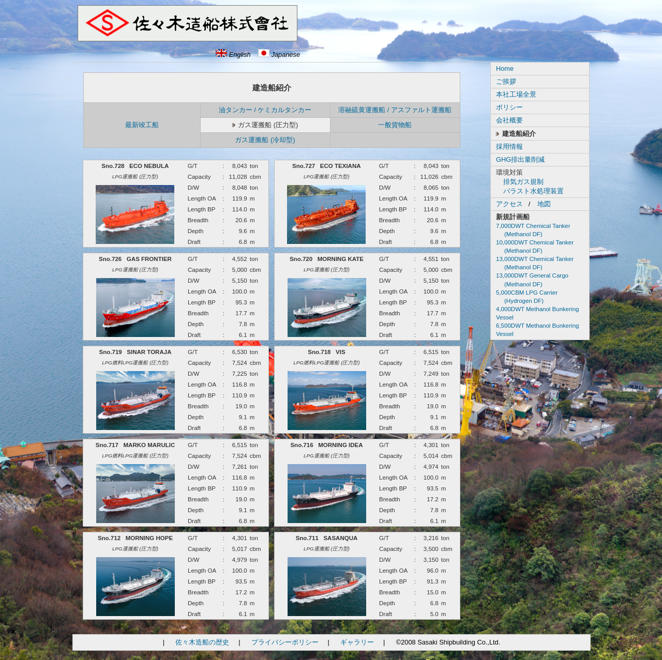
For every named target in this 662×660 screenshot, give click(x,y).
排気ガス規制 (523, 182)
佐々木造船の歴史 (202, 642)
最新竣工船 (142, 125)
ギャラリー (357, 642)
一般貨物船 (395, 125)
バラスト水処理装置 (533, 191)
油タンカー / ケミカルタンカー (265, 110)
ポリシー (509, 107)
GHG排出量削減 (520, 159)
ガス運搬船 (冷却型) (265, 140)
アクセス (509, 204)
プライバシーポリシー (285, 642)
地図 (544, 204)
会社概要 (509, 120)
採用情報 (509, 146)
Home (505, 68)
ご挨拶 (506, 81)
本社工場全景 (516, 94)
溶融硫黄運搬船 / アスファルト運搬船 (395, 110)
